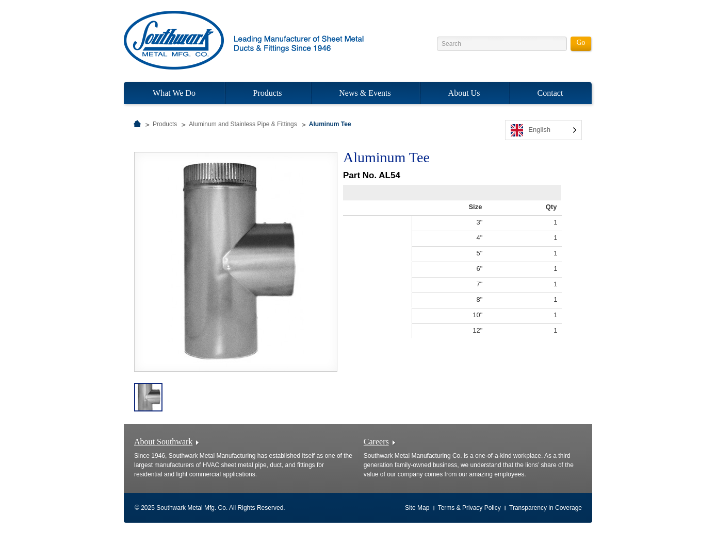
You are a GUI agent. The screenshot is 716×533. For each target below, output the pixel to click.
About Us (464, 93)
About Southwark (163, 441)
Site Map (417, 507)
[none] (543, 130)
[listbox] (543, 130)
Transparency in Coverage (545, 507)
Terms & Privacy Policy (469, 507)
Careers (376, 441)
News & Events (364, 93)
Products (267, 93)
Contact (550, 93)
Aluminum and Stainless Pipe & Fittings (243, 124)
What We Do (174, 93)
